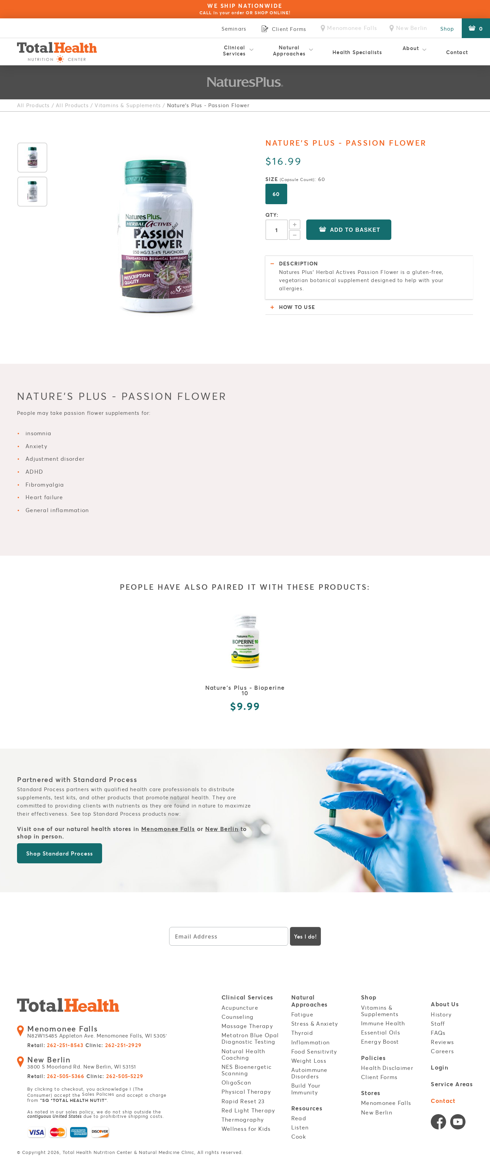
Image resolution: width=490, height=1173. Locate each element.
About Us (445, 1001)
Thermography (243, 1115)
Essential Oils (380, 1028)
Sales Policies (98, 1091)
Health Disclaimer (387, 1063)
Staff (438, 1019)
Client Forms (379, 1073)
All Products (33, 105)
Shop (446, 28)
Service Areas (452, 1080)
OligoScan (236, 1078)
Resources (307, 1104)
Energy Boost (380, 1037)
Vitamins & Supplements (128, 105)
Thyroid (302, 1029)
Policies (373, 1054)
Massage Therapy (247, 1022)
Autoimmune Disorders (309, 1069)
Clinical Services (234, 50)
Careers (442, 1047)
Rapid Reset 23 (243, 1097)
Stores (370, 1089)
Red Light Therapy (248, 1106)
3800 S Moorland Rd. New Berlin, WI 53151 (80, 1060)
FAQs (438, 1028)
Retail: (55, 1043)
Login (439, 1063)
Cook (298, 1132)
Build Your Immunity (306, 1085)
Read (298, 1114)
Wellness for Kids (246, 1125)
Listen (300, 1123)
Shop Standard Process (59, 849)
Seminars (230, 28)
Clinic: (113, 1043)
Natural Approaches (289, 50)
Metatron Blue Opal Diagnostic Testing (250, 1034)
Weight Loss (308, 1056)
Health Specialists (357, 52)
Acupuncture (240, 1003)
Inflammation (310, 1038)
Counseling (238, 1012)
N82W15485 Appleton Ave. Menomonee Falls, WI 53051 (96, 1029)
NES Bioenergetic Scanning (247, 1066)
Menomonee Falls (168, 825)
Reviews (442, 1038)
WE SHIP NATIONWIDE (245, 9)
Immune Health (383, 1019)
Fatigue (302, 1010)
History (441, 1010)
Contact (457, 52)
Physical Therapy (246, 1088)
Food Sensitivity (314, 1047)
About (411, 50)
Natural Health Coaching (243, 1050)
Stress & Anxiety (314, 1019)
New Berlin (222, 825)
